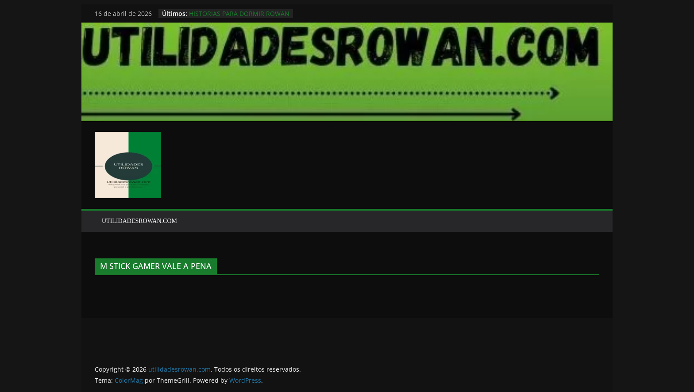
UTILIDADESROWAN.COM (139, 221)
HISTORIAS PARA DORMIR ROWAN (239, 13)
